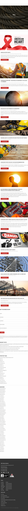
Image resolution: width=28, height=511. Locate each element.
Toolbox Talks (3, 501)
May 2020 (1, 417)
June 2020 (1, 415)
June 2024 (1, 397)
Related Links (3, 505)
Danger (20, 191)
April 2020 (1, 418)
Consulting (3, 498)
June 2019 (1, 427)
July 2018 (1, 431)
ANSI (5, 299)
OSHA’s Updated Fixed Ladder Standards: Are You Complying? (13, 274)
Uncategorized (2, 381)
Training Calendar (4, 495)
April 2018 (1, 434)
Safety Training (25, 299)
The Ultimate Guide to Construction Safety (8, 499)
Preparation (19, 299)
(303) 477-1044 (4, 469)
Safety (20, 53)
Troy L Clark (1, 380)
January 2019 (2, 428)
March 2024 (2, 401)
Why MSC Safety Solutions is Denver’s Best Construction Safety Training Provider (12, 346)
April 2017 (1, 442)
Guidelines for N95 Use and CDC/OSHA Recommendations (12, 162)
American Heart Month (5, 52)
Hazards (10, 139)
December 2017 (2, 438)
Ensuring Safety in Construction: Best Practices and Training (14, 137)
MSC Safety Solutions (5, 463)
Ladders (8, 275)
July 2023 (1, 407)
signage (1, 377)
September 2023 (2, 405)
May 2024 (1, 398)
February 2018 (2, 435)
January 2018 (2, 437)
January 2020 (2, 422)
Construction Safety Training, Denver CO (7, 465)
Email (1, 313)
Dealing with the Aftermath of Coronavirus (10, 108)
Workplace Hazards (5, 300)
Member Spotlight (2, 370)
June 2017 (1, 441)
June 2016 (1, 448)
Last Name (2, 320)
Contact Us (3, 504)
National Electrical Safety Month (8, 249)
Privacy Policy (16, 507)
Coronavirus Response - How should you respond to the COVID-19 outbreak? (14, 81)
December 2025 (2, 388)
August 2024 (2, 394)
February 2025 (2, 391)
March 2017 (1, 444)
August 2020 (2, 414)
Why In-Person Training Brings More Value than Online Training (9, 349)
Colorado (18, 53)
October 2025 (2, 390)
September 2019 (2, 424)
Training (14, 275)
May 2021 (1, 408)
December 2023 (2, 404)
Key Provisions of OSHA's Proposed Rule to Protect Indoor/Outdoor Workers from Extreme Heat (11, 190)
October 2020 (2, 411)
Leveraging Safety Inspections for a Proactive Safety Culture (14, 219)
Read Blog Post (4, 59)
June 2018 (1, 432)
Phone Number (2, 324)
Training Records (4, 502)
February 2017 (2, 445)
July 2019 (1, 425)
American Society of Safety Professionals (9, 53)
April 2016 (1, 451)
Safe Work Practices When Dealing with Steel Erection (12, 298)
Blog (15, 53)
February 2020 (2, 421)
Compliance (11, 299)
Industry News (2, 367)
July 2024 (1, 395)
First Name (2, 317)
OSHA (22, 191)
